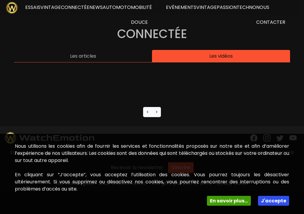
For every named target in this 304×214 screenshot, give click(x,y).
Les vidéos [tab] (221, 56)
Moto (123, 7)
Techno (246, 7)
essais (32, 7)
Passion (227, 7)
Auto (109, 7)
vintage (50, 7)
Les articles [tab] (83, 56)
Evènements (181, 7)
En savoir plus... (229, 200)
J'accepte (273, 200)
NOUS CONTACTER (270, 15)
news (96, 7)
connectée (75, 7)
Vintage (206, 7)
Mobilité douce (141, 15)
